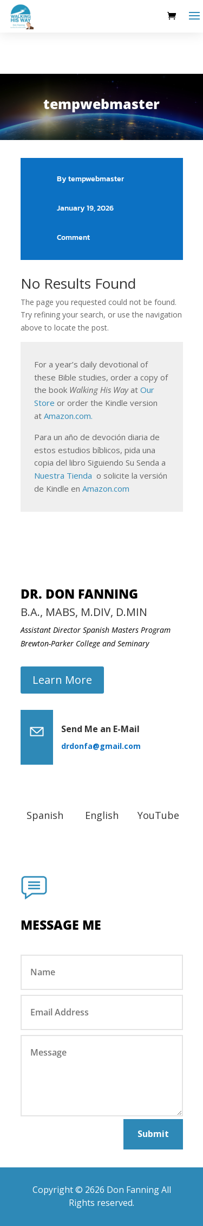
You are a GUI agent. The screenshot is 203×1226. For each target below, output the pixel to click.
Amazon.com (105, 488)
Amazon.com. (68, 415)
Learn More (62, 679)
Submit (153, 1134)
